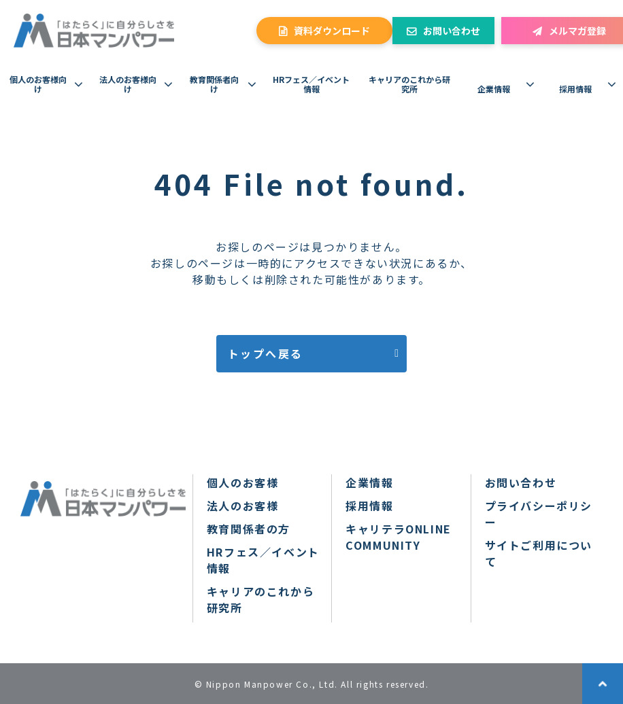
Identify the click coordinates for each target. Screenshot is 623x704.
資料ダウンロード (332, 30)
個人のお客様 (243, 482)
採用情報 (575, 88)
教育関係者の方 (248, 529)
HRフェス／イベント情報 (311, 83)
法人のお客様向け (127, 83)
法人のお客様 (243, 505)
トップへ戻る (265, 353)
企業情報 (493, 88)
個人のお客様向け (38, 83)
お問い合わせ (451, 30)
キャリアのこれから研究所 (409, 83)
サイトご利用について (538, 553)
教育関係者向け (214, 83)
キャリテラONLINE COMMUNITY (399, 537)
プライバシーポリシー (538, 513)
